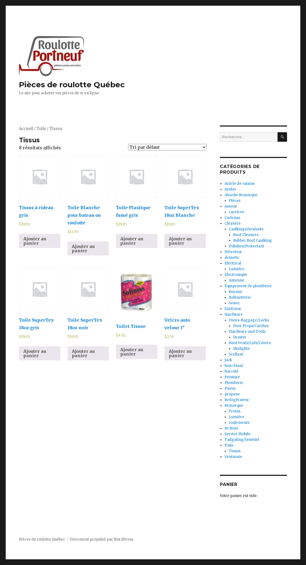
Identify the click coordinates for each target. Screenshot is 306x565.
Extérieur (232, 308)
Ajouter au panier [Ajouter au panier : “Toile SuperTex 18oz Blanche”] (180, 241)
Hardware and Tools (247, 331)
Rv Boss (231, 428)
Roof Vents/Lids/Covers (250, 343)
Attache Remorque (241, 195)
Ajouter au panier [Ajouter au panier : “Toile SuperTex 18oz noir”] (83, 353)
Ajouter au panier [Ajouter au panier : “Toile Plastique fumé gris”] (131, 241)
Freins (234, 411)
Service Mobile (237, 434)
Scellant (236, 354)
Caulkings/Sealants (246, 229)
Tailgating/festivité (241, 439)
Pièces (234, 200)
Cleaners (232, 223)
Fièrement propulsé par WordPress (101, 539)
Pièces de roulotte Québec (72, 84)
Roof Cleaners (245, 235)
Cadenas (232, 217)
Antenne (236, 280)
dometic (231, 257)
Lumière (236, 269)
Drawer (239, 337)
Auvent (230, 206)
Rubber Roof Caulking (252, 240)
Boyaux (235, 291)
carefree (236, 212)
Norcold (231, 371)
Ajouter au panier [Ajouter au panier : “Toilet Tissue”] (131, 352)
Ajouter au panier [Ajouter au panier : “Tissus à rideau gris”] (34, 241)
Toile (41, 128)
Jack (228, 360)
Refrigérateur (236, 400)
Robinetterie (240, 297)
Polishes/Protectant (246, 246)
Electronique (235, 274)
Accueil (26, 128)
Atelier (230, 189)
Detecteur (233, 252)
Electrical (232, 263)
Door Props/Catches (251, 326)
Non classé (233, 365)
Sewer (234, 303)
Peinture (232, 377)
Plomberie (233, 382)
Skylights (241, 348)
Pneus (230, 388)
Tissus (234, 451)
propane (232, 394)
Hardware (233, 314)
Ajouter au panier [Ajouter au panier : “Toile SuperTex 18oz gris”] (34, 353)
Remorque (233, 405)
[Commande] (167, 147)
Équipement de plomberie (248, 286)
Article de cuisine (239, 183)
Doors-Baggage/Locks (249, 320)
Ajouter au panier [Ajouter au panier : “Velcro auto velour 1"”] (180, 353)
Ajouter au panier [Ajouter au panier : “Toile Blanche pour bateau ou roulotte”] (83, 248)
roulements (239, 422)
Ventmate (233, 456)
